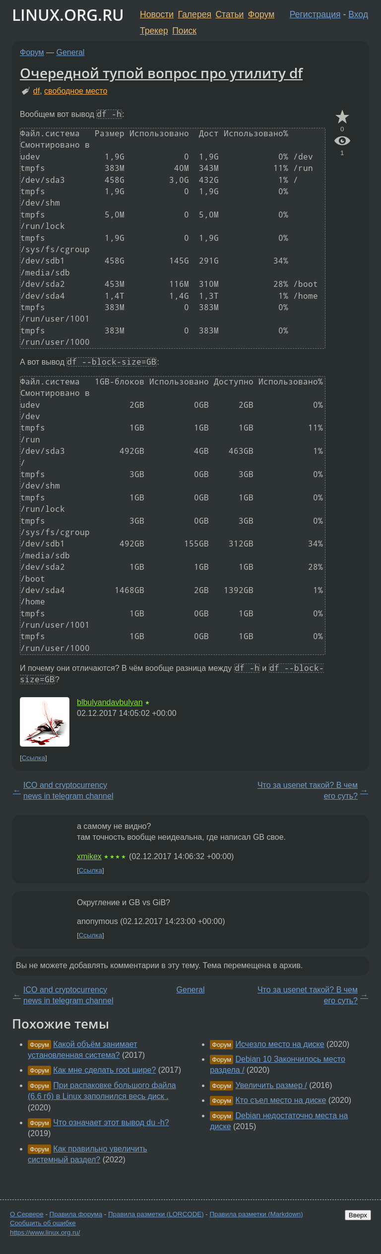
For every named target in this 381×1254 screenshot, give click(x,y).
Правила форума (76, 1214)
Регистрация (315, 14)
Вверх (358, 1215)
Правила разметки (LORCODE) (156, 1214)
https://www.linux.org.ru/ (45, 1232)
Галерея (194, 14)
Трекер (154, 31)
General (71, 52)
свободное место (75, 91)
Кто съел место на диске (281, 1100)
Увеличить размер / (271, 1085)
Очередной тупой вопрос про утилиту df (161, 72)
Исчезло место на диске (280, 1044)
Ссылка (33, 758)
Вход (358, 14)
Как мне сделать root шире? (104, 1070)
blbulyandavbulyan (110, 702)
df (36, 91)
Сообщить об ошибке (43, 1223)
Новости (157, 14)
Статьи (229, 14)
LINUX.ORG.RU (68, 14)
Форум (261, 14)
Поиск (184, 31)
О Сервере (27, 1214)
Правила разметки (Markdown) (256, 1214)
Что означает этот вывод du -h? (111, 1122)
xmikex (89, 856)
